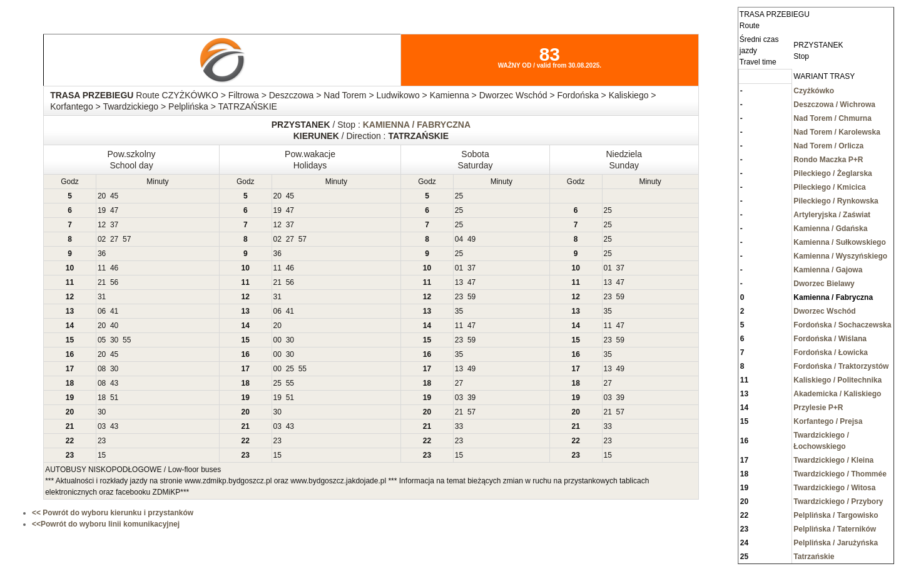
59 (471, 296)
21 (102, 282)
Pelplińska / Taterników (834, 529)
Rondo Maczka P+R (828, 159)
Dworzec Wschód (824, 311)
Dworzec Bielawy (823, 283)
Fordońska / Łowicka (830, 352)
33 (459, 426)
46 (114, 268)
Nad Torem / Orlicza (828, 145)
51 (114, 397)
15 (102, 455)
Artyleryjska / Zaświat (831, 214)
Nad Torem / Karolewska (836, 132)
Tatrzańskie (813, 556)
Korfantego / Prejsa (827, 421)
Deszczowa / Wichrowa (834, 104)
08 (102, 368)
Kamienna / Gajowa (827, 269)
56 (114, 282)
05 (102, 340)
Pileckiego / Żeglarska (832, 173)
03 (459, 397)
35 (459, 311)
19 (102, 210)
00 (277, 340)
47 (114, 210)
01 (459, 268)
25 (459, 196)
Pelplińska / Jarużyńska (835, 542)
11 (102, 268)
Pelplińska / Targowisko (835, 515)
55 (127, 340)
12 (102, 224)
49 (471, 239)
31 (102, 296)
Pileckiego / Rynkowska (835, 201)
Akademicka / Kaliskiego (837, 393)
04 (459, 239)
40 (114, 325)
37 (114, 224)
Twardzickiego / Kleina (833, 460)
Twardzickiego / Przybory (838, 501)
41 (114, 311)
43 (114, 383)
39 (471, 397)
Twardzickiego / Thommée (839, 474)
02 (102, 239)
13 (459, 282)
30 (114, 340)
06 (102, 311)
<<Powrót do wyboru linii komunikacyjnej (106, 524)
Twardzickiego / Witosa (834, 487)
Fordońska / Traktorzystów (840, 366)
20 (102, 196)
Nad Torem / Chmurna (832, 118)
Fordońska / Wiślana (830, 338)
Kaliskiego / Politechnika (837, 380)
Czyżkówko (813, 90)
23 (459, 296)
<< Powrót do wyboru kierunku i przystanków (112, 512)
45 (114, 196)
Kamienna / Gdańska (830, 228)
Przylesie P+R (818, 407)
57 (127, 239)
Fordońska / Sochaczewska (842, 325)
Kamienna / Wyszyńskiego (840, 256)
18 (102, 397)
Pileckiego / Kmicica (829, 187)
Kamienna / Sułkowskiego (839, 242)
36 (102, 253)
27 (114, 239)
